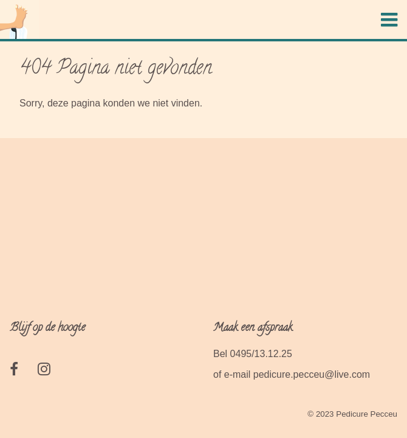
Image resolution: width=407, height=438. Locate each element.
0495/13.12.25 (261, 354)
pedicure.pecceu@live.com (311, 374)
